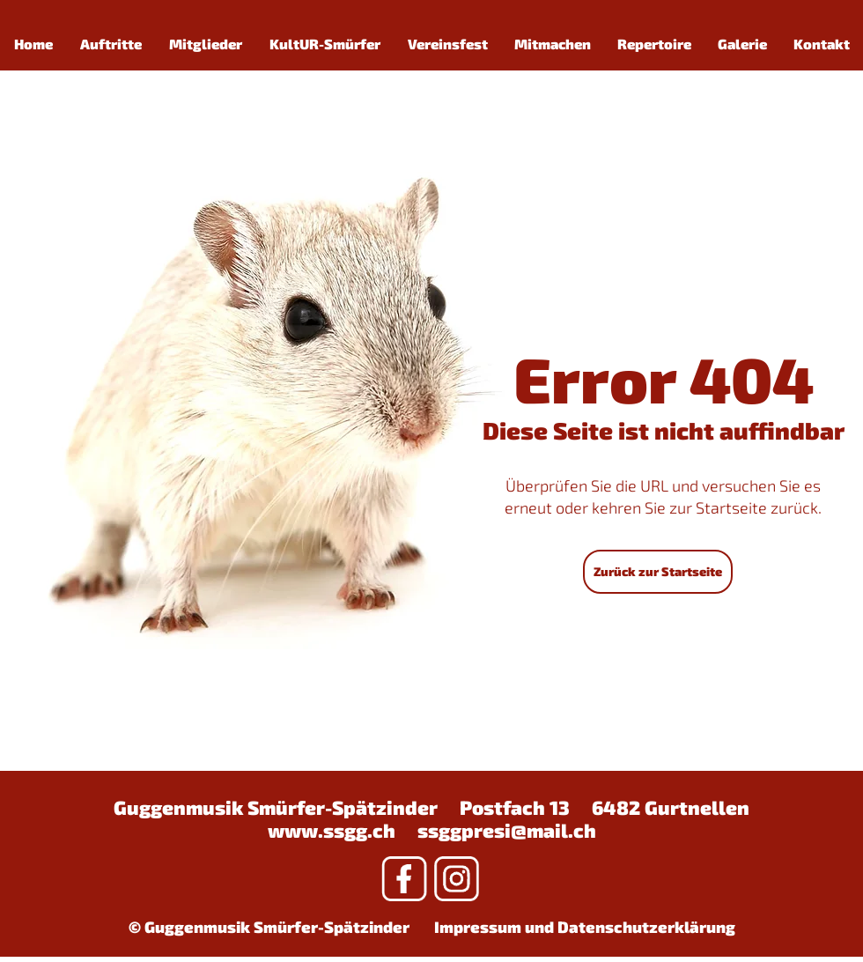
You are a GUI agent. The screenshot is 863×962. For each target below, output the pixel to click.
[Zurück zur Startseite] (658, 572)
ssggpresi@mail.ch (506, 829)
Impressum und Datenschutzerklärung (584, 926)
